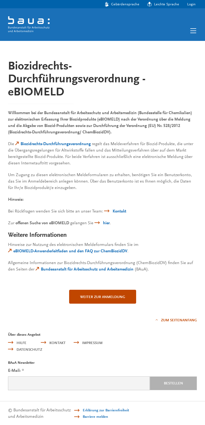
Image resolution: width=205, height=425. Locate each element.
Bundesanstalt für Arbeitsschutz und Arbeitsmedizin (87, 269)
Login (191, 4)
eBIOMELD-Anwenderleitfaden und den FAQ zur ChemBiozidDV (70, 251)
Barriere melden (95, 416)
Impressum (92, 343)
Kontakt (119, 211)
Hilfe (21, 343)
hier (106, 223)
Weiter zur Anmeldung (102, 297)
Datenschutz (29, 349)
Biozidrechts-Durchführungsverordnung (56, 143)
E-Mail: (16, 370)
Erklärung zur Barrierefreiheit (106, 410)
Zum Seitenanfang (179, 320)
